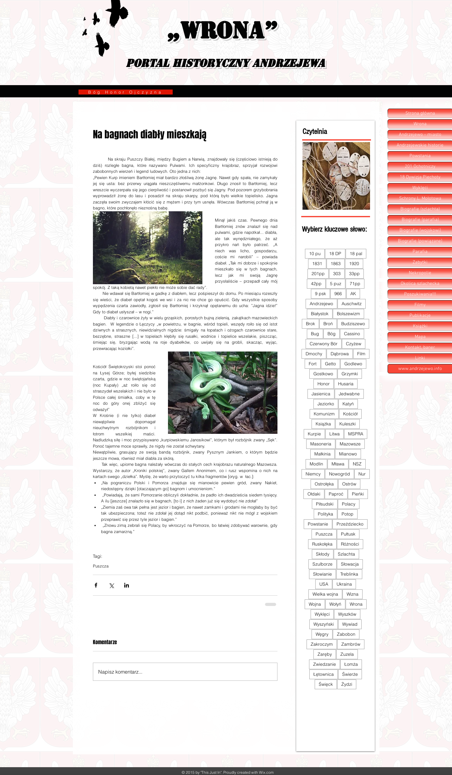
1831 (317, 263)
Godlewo (353, 364)
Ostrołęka (324, 484)
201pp (318, 273)
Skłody (322, 554)
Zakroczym (322, 644)
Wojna (315, 604)
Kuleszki (347, 424)
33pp (354, 273)
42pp (316, 283)
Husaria (345, 384)
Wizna (352, 594)
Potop (347, 514)
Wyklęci (322, 614)
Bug (315, 333)
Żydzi (346, 684)
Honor (323, 384)
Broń (328, 323)
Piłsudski (324, 504)
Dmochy (314, 354)
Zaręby (324, 654)
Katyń (348, 404)
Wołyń (335, 604)
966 (338, 293)
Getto (330, 364)
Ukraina (344, 584)
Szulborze (322, 564)
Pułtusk (348, 534)
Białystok (319, 313)
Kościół (350, 414)
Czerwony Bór (324, 343)
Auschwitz (352, 303)
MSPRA (355, 434)
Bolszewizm (348, 313)
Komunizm (324, 414)
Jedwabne (349, 394)
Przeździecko (350, 524)
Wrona (356, 604)
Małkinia (322, 454)
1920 (354, 263)
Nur (362, 474)
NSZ (357, 464)
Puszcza (101, 565)
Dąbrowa (340, 354)
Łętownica (323, 674)
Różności (350, 544)
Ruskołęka (322, 544)
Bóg (332, 333)
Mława (338, 464)
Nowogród (339, 474)
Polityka (325, 514)
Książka (323, 424)
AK (353, 293)
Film (361, 354)
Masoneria (320, 444)
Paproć (336, 494)
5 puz (335, 283)
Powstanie (318, 524)
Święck (326, 684)
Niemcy (313, 474)
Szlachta (346, 554)
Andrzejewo (321, 303)
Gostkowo (323, 374)
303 (337, 273)
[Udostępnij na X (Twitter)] (111, 585)
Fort (313, 364)
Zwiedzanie (324, 664)
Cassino (352, 333)
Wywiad (350, 624)
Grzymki (350, 374)
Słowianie (322, 574)
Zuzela (347, 654)
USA (323, 584)
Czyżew (353, 343)
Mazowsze (350, 444)
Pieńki (358, 494)
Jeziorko (325, 404)
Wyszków (347, 614)
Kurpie (314, 434)
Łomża (351, 664)
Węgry (322, 634)
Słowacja (350, 564)
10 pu (315, 253)
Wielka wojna (325, 594)
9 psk (320, 293)
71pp (355, 283)
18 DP (335, 253)
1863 (336, 263)
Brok (310, 323)
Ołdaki (313, 494)
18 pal (356, 253)
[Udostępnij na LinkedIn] (127, 585)
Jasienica (321, 394)
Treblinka (349, 574)
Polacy (348, 504)
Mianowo (348, 454)
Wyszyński (323, 624)
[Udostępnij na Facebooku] (96, 585)
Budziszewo (353, 323)
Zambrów (350, 644)
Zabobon (346, 634)
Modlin (316, 464)
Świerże (350, 674)
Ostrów (349, 484)
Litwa (334, 434)
